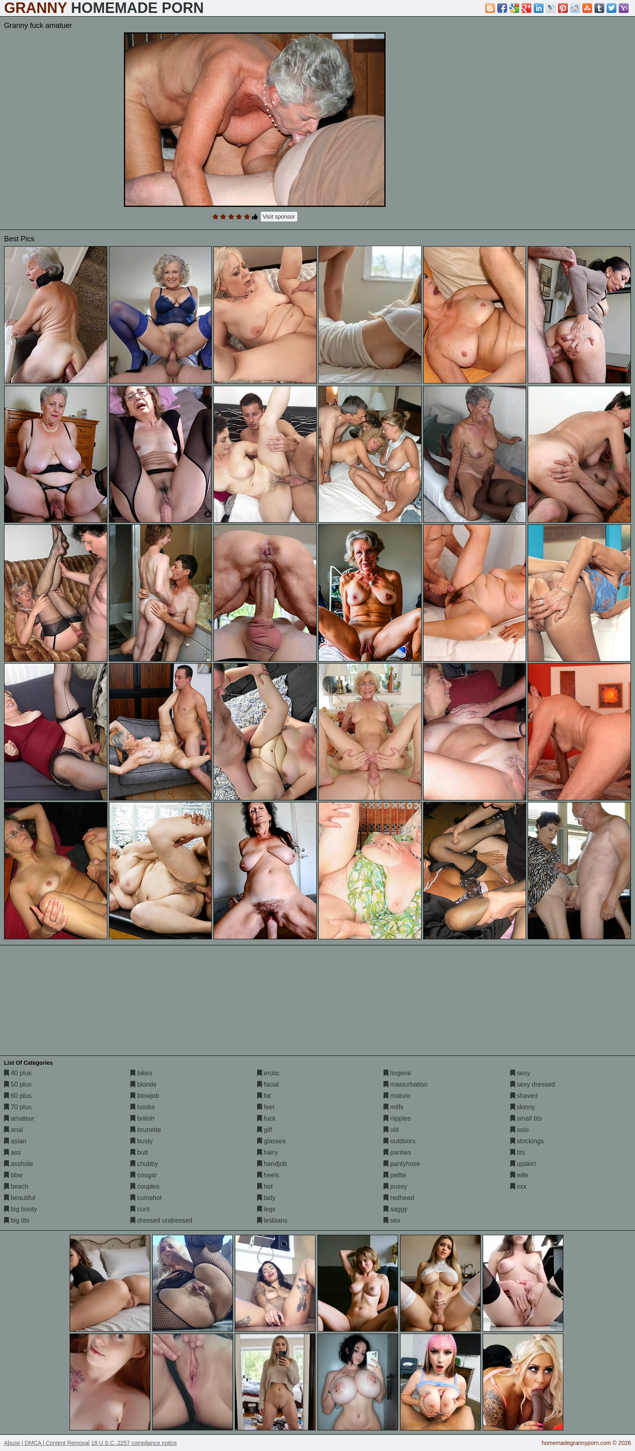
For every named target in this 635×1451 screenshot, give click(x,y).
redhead (399, 1197)
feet (266, 1107)
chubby (144, 1163)
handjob (272, 1163)
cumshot (146, 1197)
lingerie (397, 1073)
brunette (145, 1129)
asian (15, 1141)
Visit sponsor (279, 216)
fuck (266, 1118)
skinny (522, 1107)
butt (139, 1152)
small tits (526, 1118)
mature (397, 1095)
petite (395, 1175)
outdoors (400, 1141)
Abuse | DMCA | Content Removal (46, 1443)
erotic (268, 1073)
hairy (267, 1152)
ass (12, 1152)
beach (16, 1186)
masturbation (406, 1084)
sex (392, 1220)
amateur (19, 1118)
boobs (142, 1107)
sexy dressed (532, 1084)
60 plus (18, 1095)
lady (266, 1197)
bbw (13, 1175)
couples (145, 1186)
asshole (18, 1163)
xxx (518, 1186)
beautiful (19, 1197)
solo (519, 1129)
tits (517, 1152)
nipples (397, 1118)
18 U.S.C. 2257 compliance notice (134, 1443)
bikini (141, 1073)
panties (397, 1152)
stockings (527, 1141)
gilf (264, 1129)
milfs (393, 1107)
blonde (143, 1084)
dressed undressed (161, 1220)
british (142, 1118)
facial (268, 1084)
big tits (17, 1220)
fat (264, 1095)
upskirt (523, 1163)
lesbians (272, 1220)
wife (519, 1175)
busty (141, 1141)
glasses (271, 1141)
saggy (395, 1209)
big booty (20, 1209)
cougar (143, 1175)
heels (268, 1175)
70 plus (18, 1107)
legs (266, 1209)
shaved (524, 1095)
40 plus (18, 1073)
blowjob (144, 1095)
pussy (395, 1186)
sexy (520, 1073)
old (391, 1129)
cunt (139, 1209)
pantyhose (402, 1163)
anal (13, 1129)
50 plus (18, 1084)
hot (265, 1186)
